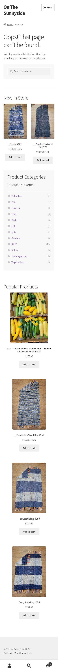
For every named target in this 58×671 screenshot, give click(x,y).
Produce (15, 238)
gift (13, 226)
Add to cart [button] (15, 157)
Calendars (16, 195)
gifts (13, 232)
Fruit (14, 214)
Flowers (15, 207)
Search (29, 665)
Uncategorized (19, 256)
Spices (14, 250)
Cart (45, 663)
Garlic (14, 220)
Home (10, 24)
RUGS (14, 244)
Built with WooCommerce (17, 652)
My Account (9, 665)
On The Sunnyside (14, 10)
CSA (13, 202)
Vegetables (17, 262)
